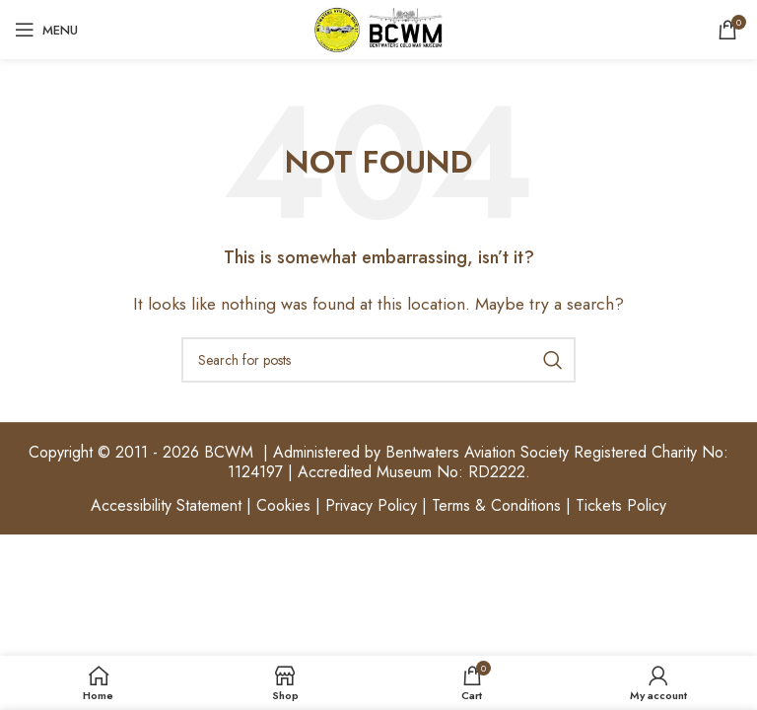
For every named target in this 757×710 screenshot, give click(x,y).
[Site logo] (378, 28)
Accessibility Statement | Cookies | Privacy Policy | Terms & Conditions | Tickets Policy (378, 505)
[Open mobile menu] (46, 29)
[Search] (378, 360)
